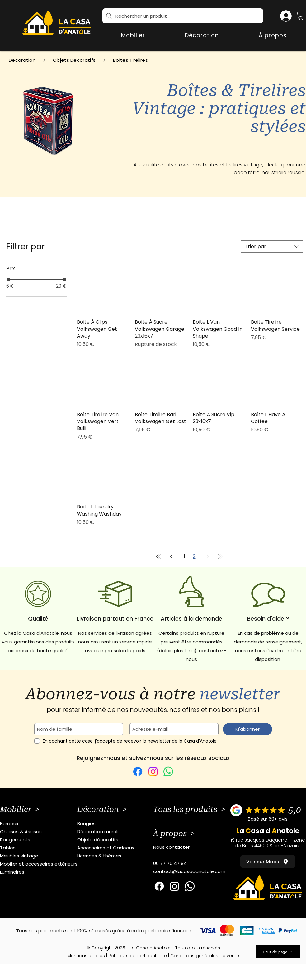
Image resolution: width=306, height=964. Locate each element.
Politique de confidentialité (137, 956)
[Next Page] (208, 556)
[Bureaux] (41, 824)
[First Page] (158, 556)
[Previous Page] (171, 556)
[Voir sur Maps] (267, 861)
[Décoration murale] (118, 832)
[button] (300, 16)
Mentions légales (86, 956)
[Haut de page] (278, 951)
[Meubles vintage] (41, 856)
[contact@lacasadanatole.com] (194, 871)
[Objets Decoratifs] (74, 60)
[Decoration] (22, 60)
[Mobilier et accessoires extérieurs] (41, 864)
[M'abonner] (247, 729)
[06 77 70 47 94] (194, 863)
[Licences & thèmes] (118, 856)
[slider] (8, 279)
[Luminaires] (41, 872)
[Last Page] (220, 556)
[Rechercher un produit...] (182, 15)
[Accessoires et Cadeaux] (118, 848)
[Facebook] (138, 772)
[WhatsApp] (168, 772)
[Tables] (41, 848)
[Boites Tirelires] (130, 60)
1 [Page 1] (184, 556)
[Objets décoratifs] (118, 840)
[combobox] (272, 246)
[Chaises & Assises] (41, 832)
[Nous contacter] (194, 847)
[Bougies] (118, 824)
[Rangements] (41, 840)
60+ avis (278, 819)
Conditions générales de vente (204, 956)
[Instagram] (153, 772)
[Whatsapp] (190, 886)
